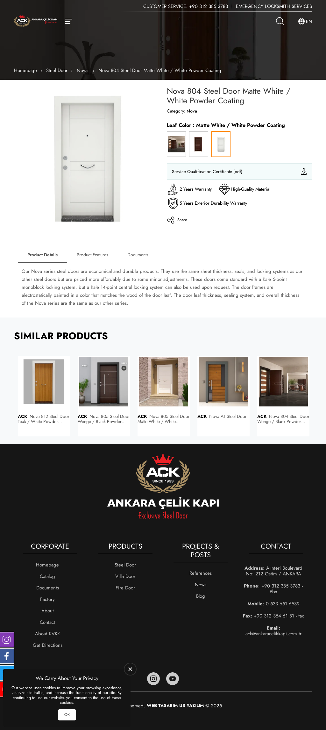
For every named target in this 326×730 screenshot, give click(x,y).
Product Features (92, 255)
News (200, 585)
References (200, 573)
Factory (47, 599)
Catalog (47, 576)
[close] (130, 669)
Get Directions (47, 645)
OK (67, 715)
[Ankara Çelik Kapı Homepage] (35, 21)
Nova (83, 70)
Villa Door (125, 576)
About (47, 611)
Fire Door (125, 588)
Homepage (25, 70)
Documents (137, 255)
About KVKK (47, 634)
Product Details (42, 255)
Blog (200, 596)
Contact (47, 622)
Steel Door (56, 70)
